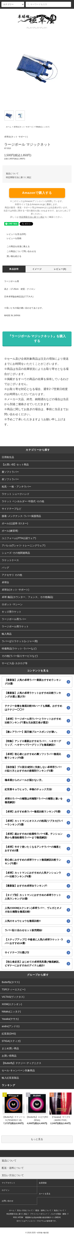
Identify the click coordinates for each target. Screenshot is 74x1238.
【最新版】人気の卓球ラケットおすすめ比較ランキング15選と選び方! (33, 694)
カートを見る (44, 1194)
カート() (65, 12)
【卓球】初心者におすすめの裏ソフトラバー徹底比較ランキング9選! (33, 756)
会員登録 (36, 12)
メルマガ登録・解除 (58, 1214)
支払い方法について (25, 1210)
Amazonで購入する (37, 193)
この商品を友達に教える (16, 246)
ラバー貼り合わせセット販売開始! (23, 930)
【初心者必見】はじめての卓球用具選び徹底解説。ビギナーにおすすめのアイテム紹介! (33, 963)
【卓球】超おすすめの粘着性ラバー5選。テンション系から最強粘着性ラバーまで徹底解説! (33, 835)
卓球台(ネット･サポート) (23, 127)
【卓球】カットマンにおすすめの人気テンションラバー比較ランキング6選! (33, 874)
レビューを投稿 (11, 238)
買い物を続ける (11, 256)
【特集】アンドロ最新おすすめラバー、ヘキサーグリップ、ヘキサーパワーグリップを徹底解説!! (33, 743)
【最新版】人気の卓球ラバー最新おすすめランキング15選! (33, 682)
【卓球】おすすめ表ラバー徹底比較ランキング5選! (33, 811)
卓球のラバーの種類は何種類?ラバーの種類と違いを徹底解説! (34, 800)
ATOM (20, 1217)
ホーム (8, 127)
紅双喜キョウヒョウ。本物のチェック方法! (28, 789)
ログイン (50, 12)
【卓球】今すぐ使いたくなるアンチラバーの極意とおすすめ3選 (33, 848)
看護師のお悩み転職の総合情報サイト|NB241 (43, 1217)
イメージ (37, 269)
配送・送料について (43, 1210)
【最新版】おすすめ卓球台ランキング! (26, 885)
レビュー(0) (60, 269)
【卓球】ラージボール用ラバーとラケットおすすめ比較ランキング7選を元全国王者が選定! (33, 720)
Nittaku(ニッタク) (42, 127)
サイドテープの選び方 (17, 952)
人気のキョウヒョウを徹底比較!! (23, 921)
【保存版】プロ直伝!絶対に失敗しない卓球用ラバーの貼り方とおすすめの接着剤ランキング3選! (33, 769)
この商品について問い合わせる (19, 251)
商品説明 (14, 269)
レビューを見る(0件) (14, 234)
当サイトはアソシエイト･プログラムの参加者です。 (37, 1221)
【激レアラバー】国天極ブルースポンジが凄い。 (32, 731)
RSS (15, 1217)
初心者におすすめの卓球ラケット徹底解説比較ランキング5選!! (33, 861)
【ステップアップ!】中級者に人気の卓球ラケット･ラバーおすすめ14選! (34, 941)
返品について (12, 173)
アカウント (21, 12)
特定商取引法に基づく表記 (18, 177)
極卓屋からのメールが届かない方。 (24, 780)
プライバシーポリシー (39, 1214)
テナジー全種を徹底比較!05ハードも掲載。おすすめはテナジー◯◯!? (33, 707)
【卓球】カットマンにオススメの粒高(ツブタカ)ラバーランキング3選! (34, 822)
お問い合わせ (7, 1201)
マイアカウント (8, 1183)
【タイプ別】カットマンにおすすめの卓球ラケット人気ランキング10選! (33, 897)
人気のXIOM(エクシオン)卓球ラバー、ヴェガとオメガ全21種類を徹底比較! (33, 910)
